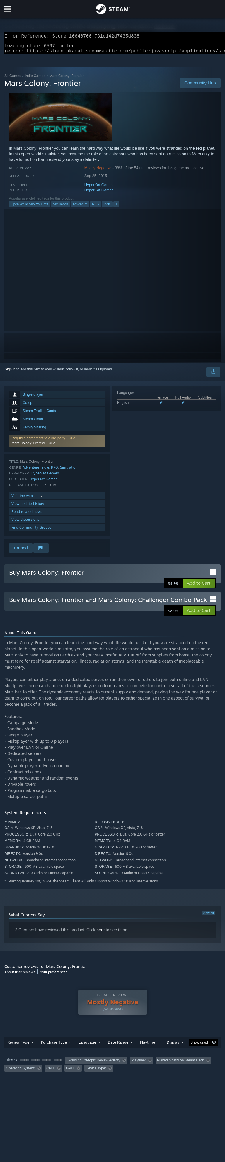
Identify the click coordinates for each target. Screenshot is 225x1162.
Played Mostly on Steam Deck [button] (180, 1064)
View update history (27, 507)
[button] (57, 444)
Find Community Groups (31, 531)
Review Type (18, 1045)
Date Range (118, 1045)
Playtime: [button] (138, 1064)
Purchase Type (54, 1045)
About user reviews (19, 975)
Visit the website (27, 499)
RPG (95, 207)
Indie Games (35, 79)
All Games (12, 79)
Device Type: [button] (96, 1072)
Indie (107, 207)
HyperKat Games (99, 188)
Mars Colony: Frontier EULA (33, 447)
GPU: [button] (70, 1072)
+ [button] (116, 207)
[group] (112, 1067)
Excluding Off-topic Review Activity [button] (93, 1064)
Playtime (147, 1045)
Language (87, 1045)
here (100, 933)
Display (173, 1045)
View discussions (25, 523)
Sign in (10, 373)
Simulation (60, 207)
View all (208, 916)
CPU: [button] (50, 1072)
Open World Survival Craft (29, 207)
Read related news (26, 515)
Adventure (80, 207)
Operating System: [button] (20, 1072)
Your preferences (53, 975)
